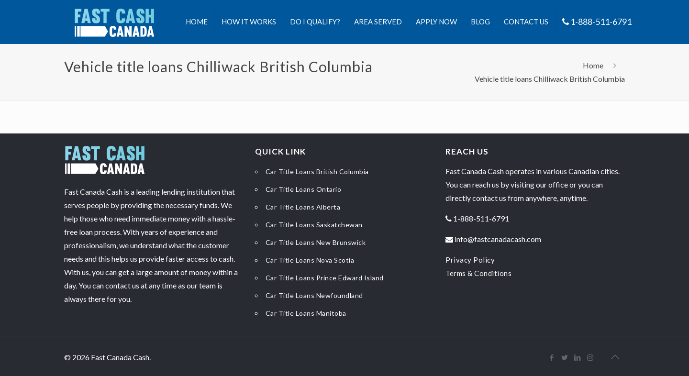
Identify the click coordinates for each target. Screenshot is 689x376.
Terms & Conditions (478, 273)
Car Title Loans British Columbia (317, 171)
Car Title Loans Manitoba (306, 313)
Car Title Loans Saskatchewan (314, 225)
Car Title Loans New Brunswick (316, 242)
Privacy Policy (470, 259)
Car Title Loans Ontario (304, 189)
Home (593, 65)
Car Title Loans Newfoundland (314, 295)
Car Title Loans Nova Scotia (310, 260)
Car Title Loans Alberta (303, 207)
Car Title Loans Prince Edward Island (325, 278)
